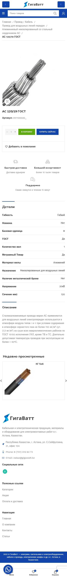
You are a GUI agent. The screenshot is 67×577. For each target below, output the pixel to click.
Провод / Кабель (24, 21)
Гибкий (61, 215)
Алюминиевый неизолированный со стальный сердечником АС (27, 31)
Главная (7, 21)
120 (63, 294)
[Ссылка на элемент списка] (33, 444)
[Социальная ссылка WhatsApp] (5, 471)
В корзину (26, 132)
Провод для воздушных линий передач (23, 25)
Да (63, 238)
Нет (63, 223)
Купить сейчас (47, 132)
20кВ (62, 286)
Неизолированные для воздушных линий (42, 270)
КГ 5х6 (40, 363)
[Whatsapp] (8, 569)
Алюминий (59, 262)
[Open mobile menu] (3, 13)
